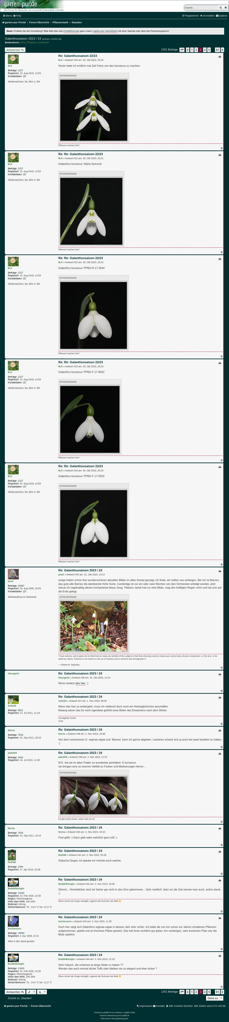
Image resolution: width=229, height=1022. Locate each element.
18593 (21, 933)
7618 (20, 734)
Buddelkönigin (16, 888)
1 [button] (192, 50)
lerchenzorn (14, 928)
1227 (20, 70)
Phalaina (31, 42)
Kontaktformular (71, 31)
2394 (20, 866)
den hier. (80, 683)
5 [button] (209, 50)
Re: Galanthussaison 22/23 (77, 56)
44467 (21, 585)
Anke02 (12, 705)
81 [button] (217, 50)
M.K (10, 66)
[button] (181, 50)
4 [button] (205, 50)
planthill (12, 753)
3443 (20, 757)
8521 (20, 710)
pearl (10, 581)
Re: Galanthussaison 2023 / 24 (80, 570)
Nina (22, 42)
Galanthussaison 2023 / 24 (23, 38)
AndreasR (43, 42)
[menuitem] (17, 16)
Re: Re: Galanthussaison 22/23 (80, 154)
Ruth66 (12, 862)
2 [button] (196, 50)
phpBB (105, 1012)
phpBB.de (125, 1015)
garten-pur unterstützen (105, 31)
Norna (11, 730)
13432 (21, 893)
